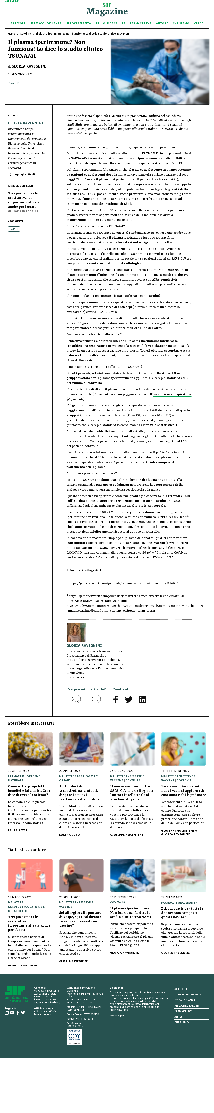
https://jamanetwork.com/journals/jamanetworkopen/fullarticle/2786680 (123, 583)
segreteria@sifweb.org (47, 1002)
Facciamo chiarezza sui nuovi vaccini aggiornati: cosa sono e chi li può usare (183, 791)
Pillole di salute (186, 1005)
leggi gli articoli (24, 174)
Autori (162, 23)
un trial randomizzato (133, 233)
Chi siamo (181, 23)
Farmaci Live (140, 23)
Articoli (18, 23)
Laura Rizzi (17, 830)
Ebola (128, 204)
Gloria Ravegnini (29, 66)
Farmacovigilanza (46, 23)
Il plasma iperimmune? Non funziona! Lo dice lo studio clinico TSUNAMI (130, 913)
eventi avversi (102, 462)
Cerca (198, 23)
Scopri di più (117, 1015)
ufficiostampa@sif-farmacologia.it (45, 1012)
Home (11, 33)
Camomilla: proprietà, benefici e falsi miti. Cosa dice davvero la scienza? (29, 791)
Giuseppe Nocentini (126, 835)
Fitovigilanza (79, 23)
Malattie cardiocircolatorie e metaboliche (26, 907)
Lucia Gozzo (69, 835)
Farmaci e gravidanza (179, 902)
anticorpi (74, 189)
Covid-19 (25, 33)
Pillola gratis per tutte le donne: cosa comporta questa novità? (182, 913)
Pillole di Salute (110, 23)
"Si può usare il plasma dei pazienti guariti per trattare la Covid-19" (126, 179)
